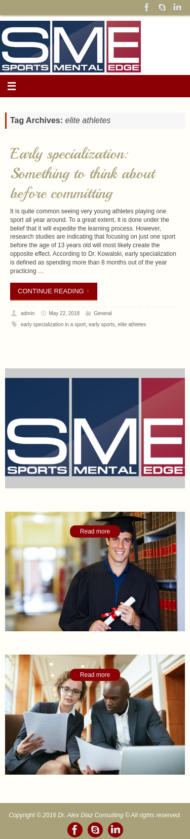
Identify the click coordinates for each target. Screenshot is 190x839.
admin (27, 313)
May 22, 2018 (64, 313)
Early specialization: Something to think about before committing (82, 173)
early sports (102, 324)
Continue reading (55, 291)
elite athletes (132, 324)
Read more (95, 531)
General (103, 313)
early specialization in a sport (53, 324)
